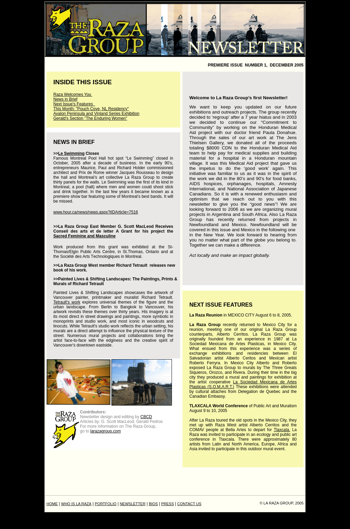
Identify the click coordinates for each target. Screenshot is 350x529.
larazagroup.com (105, 431)
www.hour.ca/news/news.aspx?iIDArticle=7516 (95, 212)
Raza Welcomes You (72, 94)
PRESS (167, 504)
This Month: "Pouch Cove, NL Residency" (91, 108)
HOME (52, 504)
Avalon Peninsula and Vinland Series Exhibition (96, 113)
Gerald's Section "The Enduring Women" (90, 118)
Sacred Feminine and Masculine (84, 236)
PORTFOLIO (105, 504)
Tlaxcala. (282, 429)
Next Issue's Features (74, 104)
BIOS (153, 504)
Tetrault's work (66, 302)
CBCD (146, 416)
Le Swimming (71, 153)
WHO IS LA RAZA (76, 504)
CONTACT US (189, 504)
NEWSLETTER (132, 504)
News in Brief (65, 99)
